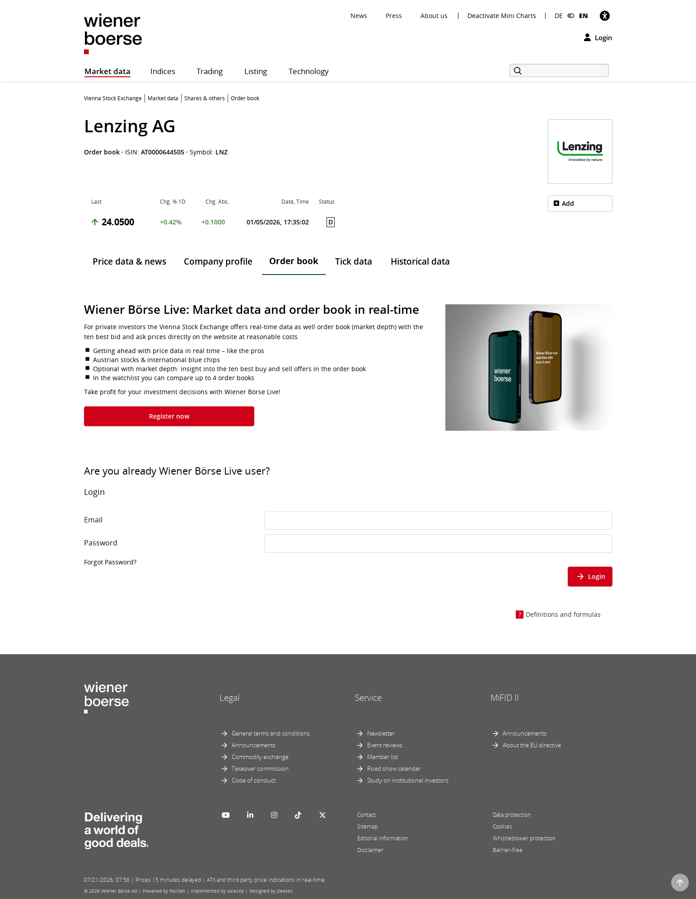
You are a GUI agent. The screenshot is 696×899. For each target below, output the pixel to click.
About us (434, 15)
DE (559, 15)
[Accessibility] (604, 15)
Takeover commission (260, 768)
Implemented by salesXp (217, 891)
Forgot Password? (110, 562)
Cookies (502, 826)
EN (583, 15)
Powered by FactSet (164, 891)
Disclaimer (370, 850)
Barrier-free (508, 850)
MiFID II (504, 697)
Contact (366, 815)
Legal (229, 697)
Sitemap (367, 826)
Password (100, 543)
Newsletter (381, 733)
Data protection (512, 815)
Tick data (353, 261)
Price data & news (129, 261)
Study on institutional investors (407, 780)
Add (568, 203)
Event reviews (384, 745)
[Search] (559, 70)
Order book (293, 261)
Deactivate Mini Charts (501, 16)
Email (93, 520)
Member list (382, 757)
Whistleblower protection (524, 838)
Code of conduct (254, 780)
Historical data (420, 261)
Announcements (254, 745)
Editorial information (382, 838)
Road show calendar (394, 768)
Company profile (218, 261)
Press (394, 15)
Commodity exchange (260, 757)
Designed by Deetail (271, 891)
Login (598, 37)
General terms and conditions (271, 733)
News (358, 15)
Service (368, 697)
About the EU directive (532, 745)
